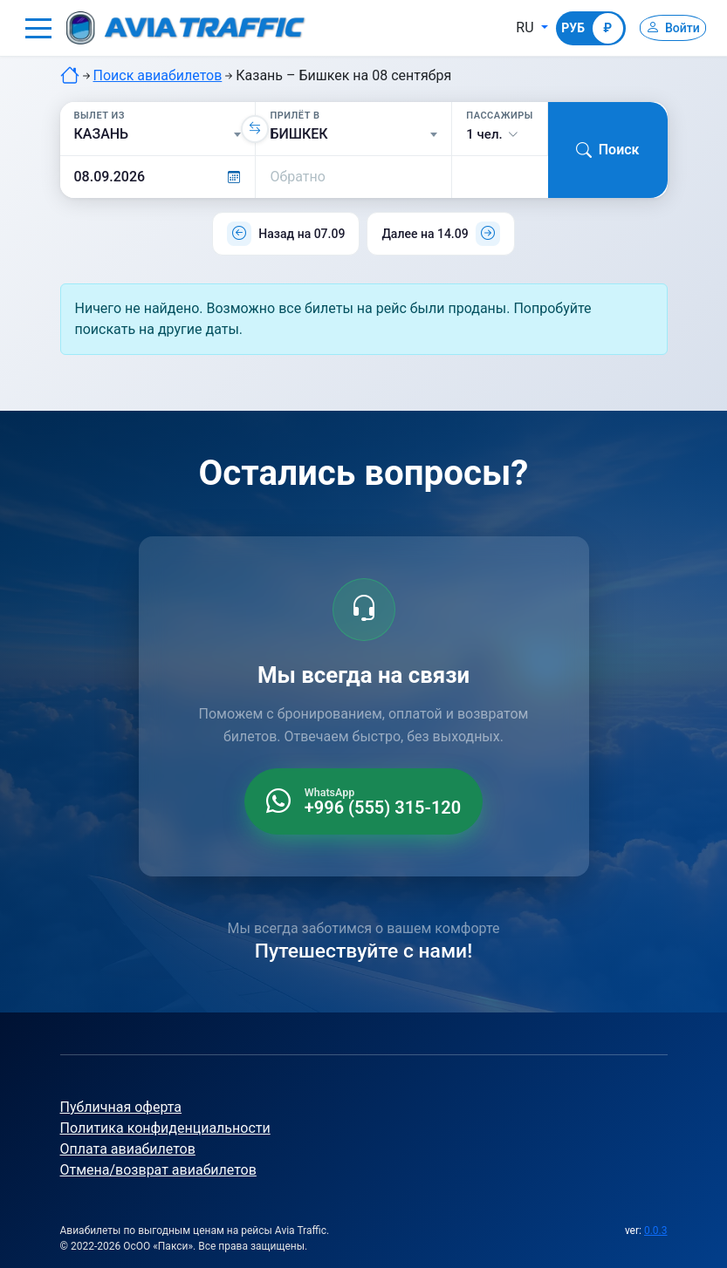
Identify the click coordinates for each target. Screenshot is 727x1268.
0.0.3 (656, 1230)
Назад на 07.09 (301, 234)
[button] (38, 27)
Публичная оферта (121, 1107)
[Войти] (664, 27)
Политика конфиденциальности (165, 1128)
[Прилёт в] (353, 134)
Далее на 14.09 (424, 234)
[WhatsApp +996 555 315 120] (363, 801)
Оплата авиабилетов (127, 1149)
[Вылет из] (158, 134)
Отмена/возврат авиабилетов (158, 1170)
